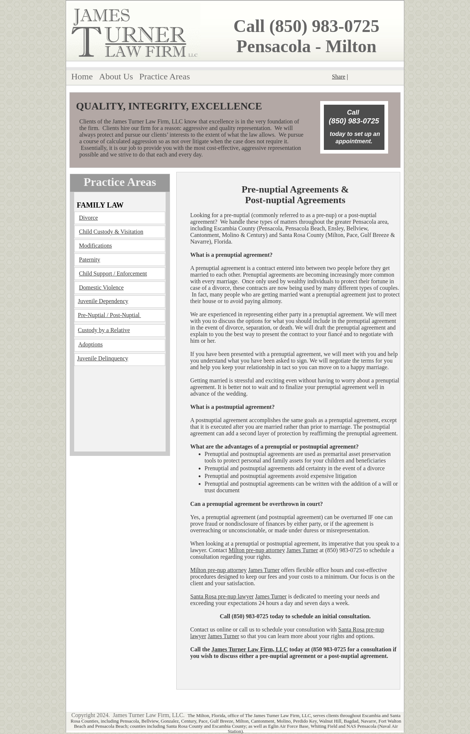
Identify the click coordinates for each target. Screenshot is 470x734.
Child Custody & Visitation (111, 232)
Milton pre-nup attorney (256, 550)
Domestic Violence (101, 287)
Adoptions (90, 344)
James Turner (302, 550)
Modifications (95, 245)
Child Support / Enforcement (113, 273)
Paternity (89, 259)
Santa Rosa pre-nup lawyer (222, 596)
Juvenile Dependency (103, 301)
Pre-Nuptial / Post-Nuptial (109, 315)
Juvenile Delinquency (102, 358)
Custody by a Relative (104, 330)
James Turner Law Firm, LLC (250, 649)
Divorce (88, 218)
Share (338, 76)
